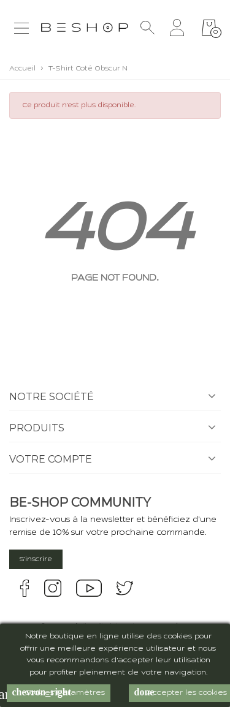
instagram (52, 588)
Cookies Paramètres (58, 692)
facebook (24, 588)
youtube (89, 588)
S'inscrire (36, 559)
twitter (124, 588)
